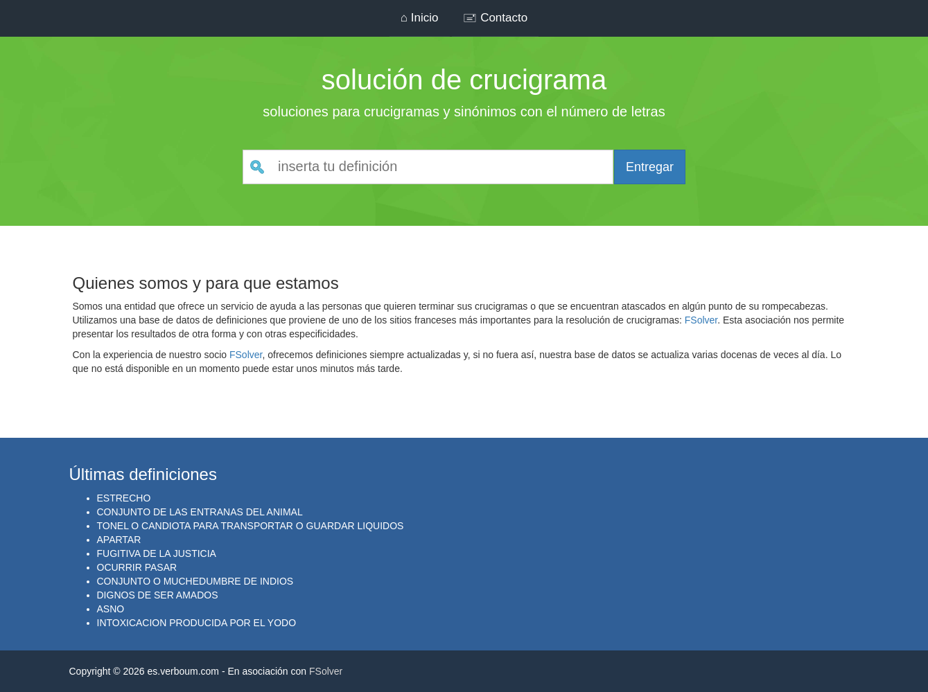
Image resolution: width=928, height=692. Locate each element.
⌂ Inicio (420, 17)
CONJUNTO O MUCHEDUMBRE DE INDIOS (195, 581)
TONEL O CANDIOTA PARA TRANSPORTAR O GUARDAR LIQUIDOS (250, 525)
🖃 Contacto (495, 17)
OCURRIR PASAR (137, 567)
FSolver (701, 320)
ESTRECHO (124, 498)
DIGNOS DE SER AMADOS (157, 595)
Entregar (650, 167)
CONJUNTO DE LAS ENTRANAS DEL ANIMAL (200, 511)
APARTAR (119, 539)
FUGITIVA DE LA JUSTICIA (156, 553)
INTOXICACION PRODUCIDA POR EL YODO (197, 622)
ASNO (111, 608)
